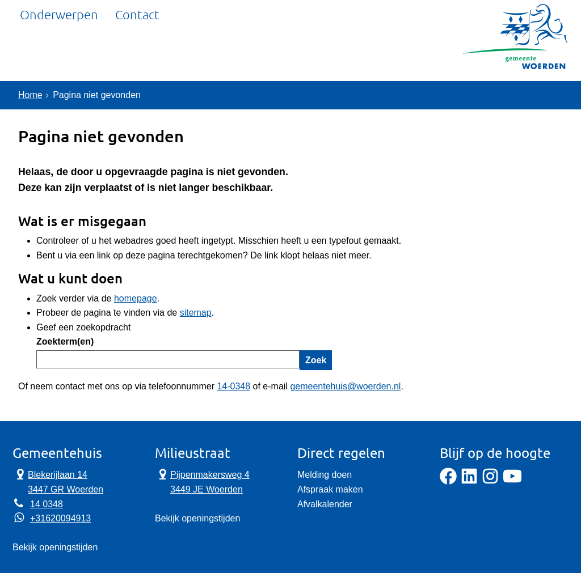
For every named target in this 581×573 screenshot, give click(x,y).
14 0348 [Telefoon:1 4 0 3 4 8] (46, 504)
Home (30, 95)
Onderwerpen (59, 53)
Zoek (315, 360)
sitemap (196, 312)
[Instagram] (490, 481)
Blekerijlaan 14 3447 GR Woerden (57, 481)
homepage (135, 298)
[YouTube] (512, 481)
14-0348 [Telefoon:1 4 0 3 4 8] (233, 386)
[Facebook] (448, 481)
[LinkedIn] (469, 481)
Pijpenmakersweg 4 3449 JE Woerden (202, 481)
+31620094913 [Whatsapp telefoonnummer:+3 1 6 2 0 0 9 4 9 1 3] (60, 518)
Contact (137, 53)
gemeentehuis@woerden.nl (345, 386)
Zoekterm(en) (65, 341)
